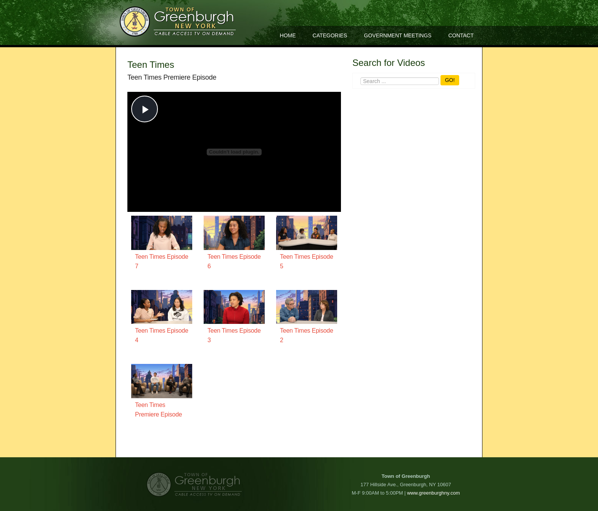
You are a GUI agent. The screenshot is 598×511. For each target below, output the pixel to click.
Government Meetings (397, 35)
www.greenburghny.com (433, 493)
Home (288, 35)
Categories (330, 35)
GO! (450, 80)
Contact (461, 35)
